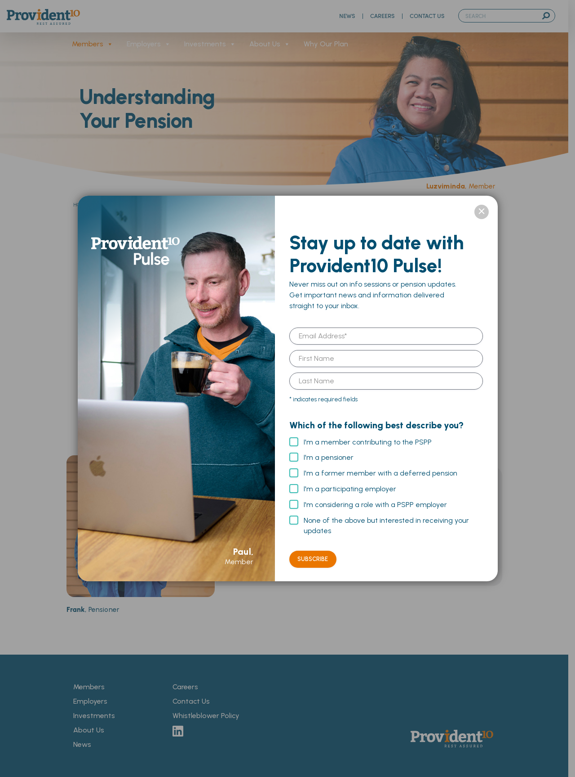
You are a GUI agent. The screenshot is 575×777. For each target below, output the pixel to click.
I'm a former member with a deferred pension (380, 473)
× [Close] (482, 212)
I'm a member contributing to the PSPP (368, 442)
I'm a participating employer (350, 489)
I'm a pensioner (329, 457)
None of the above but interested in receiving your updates (386, 525)
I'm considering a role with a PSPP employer (375, 504)
